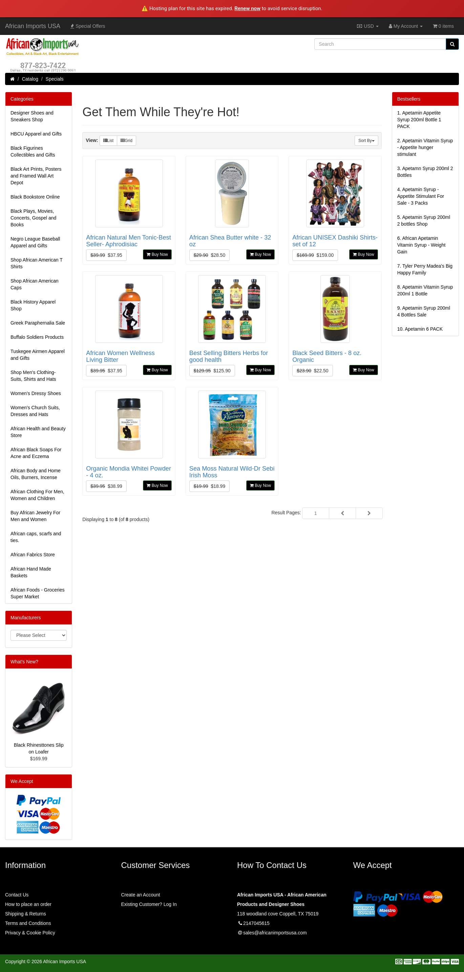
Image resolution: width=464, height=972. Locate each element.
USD (367, 26)
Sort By (366, 140)
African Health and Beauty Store (38, 432)
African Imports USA (32, 26)
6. (421, 244)
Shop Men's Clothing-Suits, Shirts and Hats (33, 376)
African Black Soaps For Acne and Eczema (35, 453)
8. (425, 290)
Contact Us (16, 894)
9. (423, 311)
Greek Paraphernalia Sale (37, 323)
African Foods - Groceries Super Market (37, 593)
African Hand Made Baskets (30, 572)
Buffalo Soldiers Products (37, 337)
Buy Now (157, 254)
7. (424, 269)
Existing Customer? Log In (149, 904)
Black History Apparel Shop (33, 305)
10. (420, 329)
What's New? (24, 661)
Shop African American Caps (34, 284)
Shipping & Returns (25, 913)
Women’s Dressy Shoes (35, 393)
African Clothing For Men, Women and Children (37, 495)
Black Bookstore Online (35, 197)
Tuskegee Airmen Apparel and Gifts (37, 355)
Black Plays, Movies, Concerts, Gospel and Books (33, 217)
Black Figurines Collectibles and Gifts (32, 151)
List (108, 140)
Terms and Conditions (28, 923)
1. (419, 119)
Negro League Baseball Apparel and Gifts (35, 242)
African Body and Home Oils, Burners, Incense (35, 474)
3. (425, 172)
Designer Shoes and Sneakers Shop (32, 116)
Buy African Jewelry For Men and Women (35, 516)
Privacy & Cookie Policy (30, 932)
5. (423, 220)
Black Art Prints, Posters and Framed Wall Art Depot (35, 175)
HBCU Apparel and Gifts (36, 134)
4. (420, 196)
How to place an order (28, 904)
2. (425, 147)
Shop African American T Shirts (36, 263)
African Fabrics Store (32, 554)
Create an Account (140, 894)
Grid (126, 140)
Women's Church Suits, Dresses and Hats (35, 411)
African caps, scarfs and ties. (35, 537)
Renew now (247, 8)
